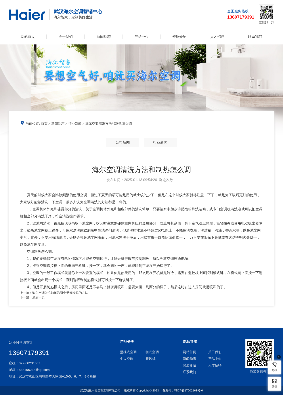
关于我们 (66, 36)
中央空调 (126, 358)
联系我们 (255, 36)
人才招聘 (217, 36)
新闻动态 (104, 36)
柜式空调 (152, 352)
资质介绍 (179, 36)
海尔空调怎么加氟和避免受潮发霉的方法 (60, 293)
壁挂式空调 (128, 352)
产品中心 (141, 36)
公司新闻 (123, 142)
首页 (44, 123)
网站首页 (28, 36)
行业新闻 (75, 123)
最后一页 (38, 297)
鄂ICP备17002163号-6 (188, 390)
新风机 (150, 358)
